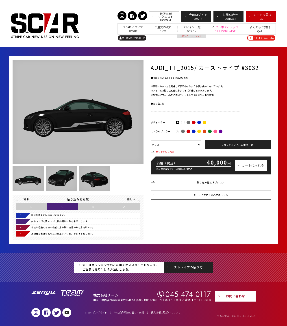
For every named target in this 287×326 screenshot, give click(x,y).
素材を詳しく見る (162, 152)
